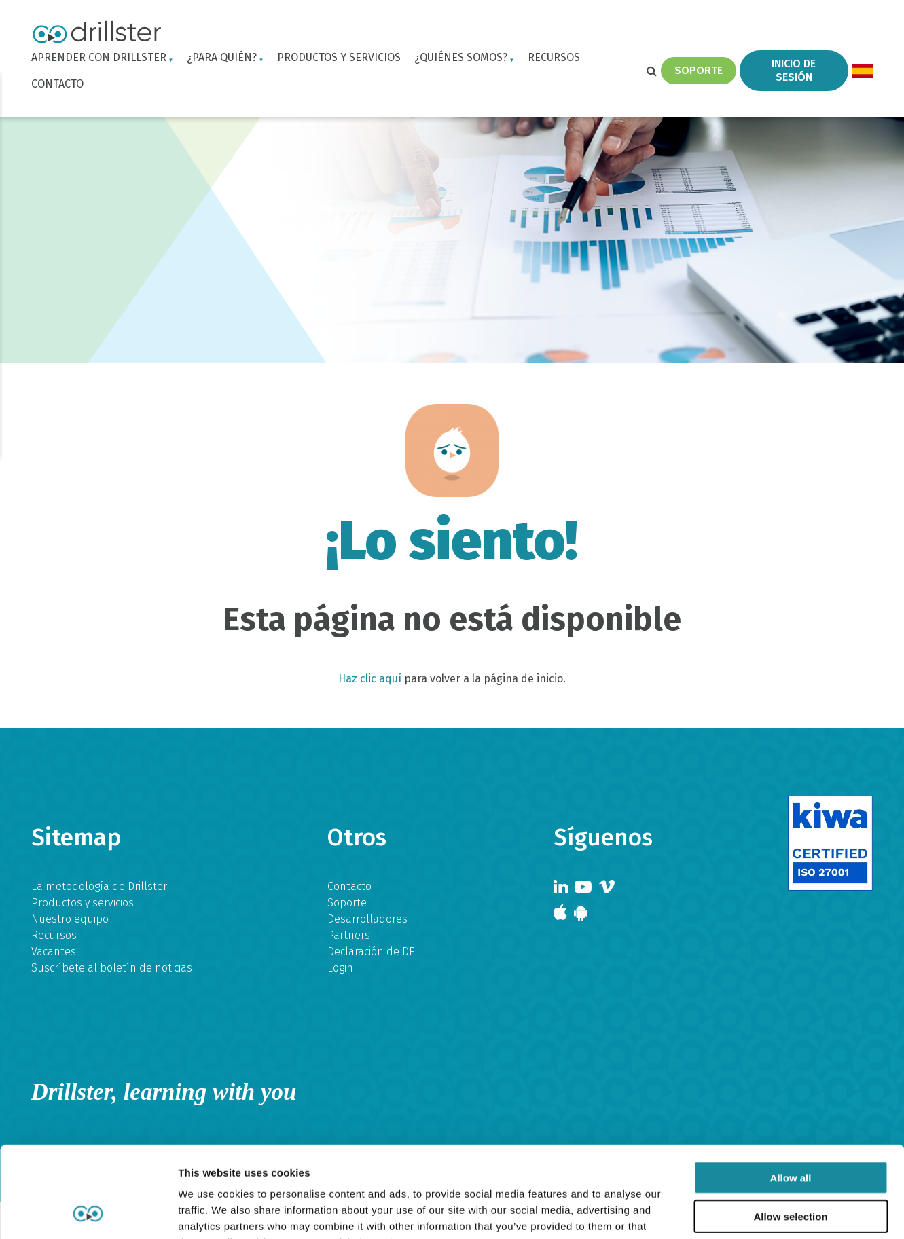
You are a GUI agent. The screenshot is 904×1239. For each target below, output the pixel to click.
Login (340, 967)
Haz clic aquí (369, 678)
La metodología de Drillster (99, 886)
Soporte (698, 70)
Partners (348, 935)
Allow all (791, 1092)
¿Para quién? (222, 57)
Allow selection (790, 1130)
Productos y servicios (339, 57)
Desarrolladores (367, 918)
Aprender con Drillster (98, 57)
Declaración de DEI (372, 951)
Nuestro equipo (70, 918)
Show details (712, 1212)
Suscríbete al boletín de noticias (111, 967)
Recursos (554, 57)
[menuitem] (862, 70)
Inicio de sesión (794, 70)
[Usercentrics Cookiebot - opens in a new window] (88, 1212)
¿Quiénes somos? (460, 57)
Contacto (57, 83)
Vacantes (53, 951)
